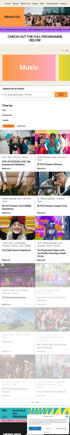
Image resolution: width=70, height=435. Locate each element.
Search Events (61, 94)
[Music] (29, 68)
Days (4, 110)
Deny (48, 428)
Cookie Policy (47, 432)
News (35, 3)
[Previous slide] (62, 50)
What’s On (25, 3)
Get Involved (52, 3)
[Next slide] (66, 50)
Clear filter (21, 126)
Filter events (8, 126)
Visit (42, 3)
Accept (35, 428)
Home (8, 3)
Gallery (63, 3)
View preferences (61, 428)
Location (5, 120)
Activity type (7, 115)
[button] (67, 416)
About (16, 3)
